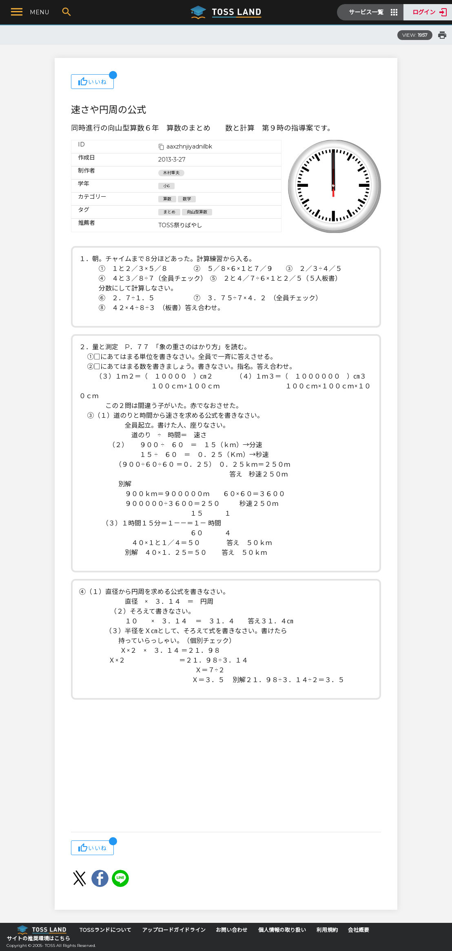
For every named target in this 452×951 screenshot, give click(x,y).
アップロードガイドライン (174, 930)
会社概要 (358, 930)
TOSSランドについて (105, 930)
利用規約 (327, 930)
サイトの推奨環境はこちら (38, 938)
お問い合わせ (232, 930)
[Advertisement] (226, 766)
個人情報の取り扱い (282, 930)
